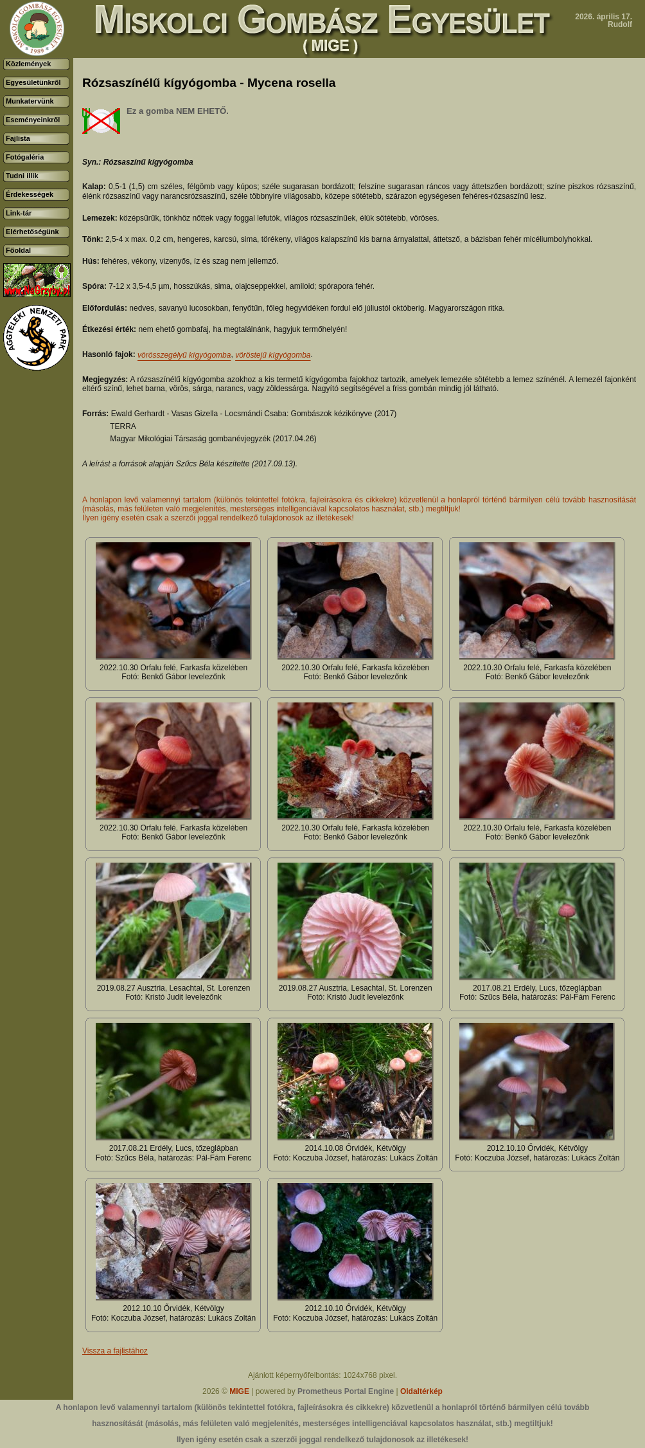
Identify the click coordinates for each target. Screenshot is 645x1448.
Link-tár (18, 213)
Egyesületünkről (33, 82)
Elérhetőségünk (32, 231)
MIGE (239, 1391)
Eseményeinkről (33, 120)
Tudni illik (22, 175)
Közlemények (28, 64)
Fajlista (18, 138)
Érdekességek (29, 194)
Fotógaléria (25, 157)
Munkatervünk (30, 101)
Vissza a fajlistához (115, 1350)
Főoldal (18, 250)
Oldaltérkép (421, 1391)
